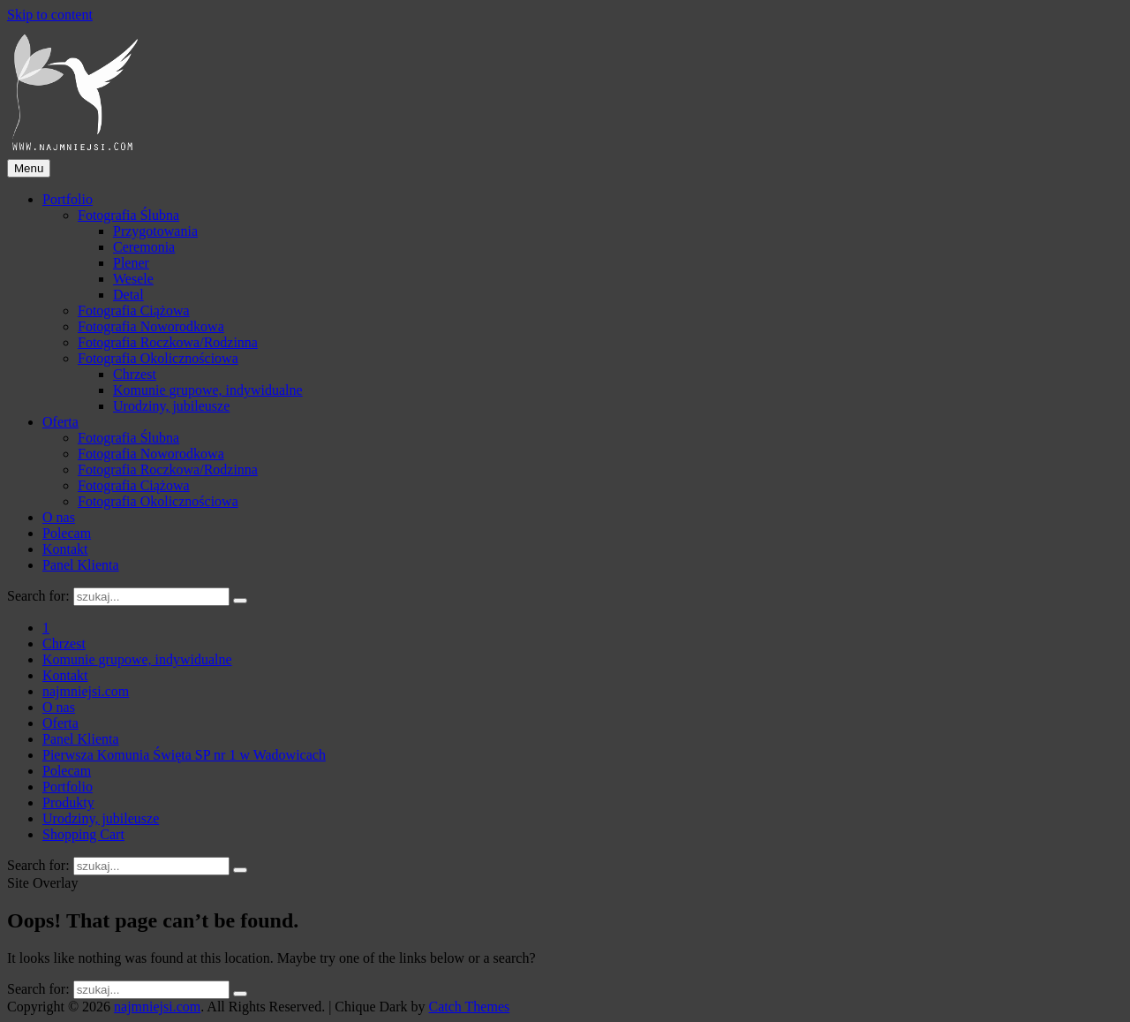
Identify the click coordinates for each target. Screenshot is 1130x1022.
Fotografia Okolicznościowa (158, 358)
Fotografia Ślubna (128, 215)
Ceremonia (144, 246)
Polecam (66, 533)
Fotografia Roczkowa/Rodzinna (168, 342)
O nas (58, 517)
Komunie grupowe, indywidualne (208, 389)
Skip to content (50, 14)
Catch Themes (469, 1006)
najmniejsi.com (157, 1006)
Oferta (60, 421)
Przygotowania (155, 230)
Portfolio (67, 199)
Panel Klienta (80, 564)
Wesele (133, 278)
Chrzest (134, 374)
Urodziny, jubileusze (171, 405)
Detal (128, 294)
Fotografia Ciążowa (134, 310)
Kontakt (65, 548)
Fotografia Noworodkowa (151, 326)
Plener (131, 262)
